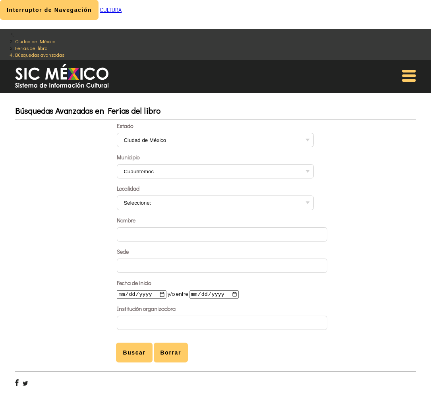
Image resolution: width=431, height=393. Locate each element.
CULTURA (111, 9)
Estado (125, 126)
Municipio (128, 157)
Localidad (128, 188)
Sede (123, 251)
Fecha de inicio (134, 283)
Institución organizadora (146, 309)
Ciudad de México (35, 41)
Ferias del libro (31, 47)
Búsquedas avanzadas (39, 54)
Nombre (126, 220)
